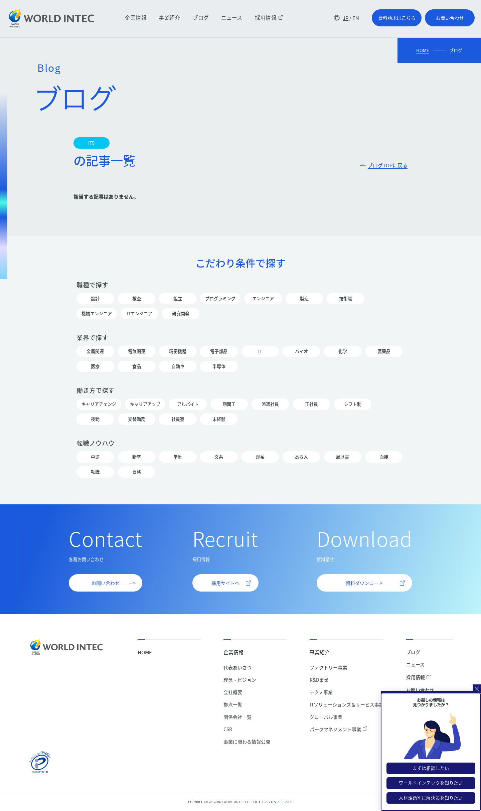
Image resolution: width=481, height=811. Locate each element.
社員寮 (177, 419)
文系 (218, 457)
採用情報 (269, 17)
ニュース (231, 17)
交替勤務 (136, 419)
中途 (95, 457)
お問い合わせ (420, 689)
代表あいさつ (237, 667)
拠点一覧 (232, 704)
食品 (136, 366)
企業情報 (135, 17)
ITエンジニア (139, 313)
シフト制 (352, 404)
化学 (342, 351)
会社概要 (232, 692)
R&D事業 (319, 679)
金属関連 (95, 351)
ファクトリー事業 (328, 667)
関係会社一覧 (237, 716)
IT (260, 351)
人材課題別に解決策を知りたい (431, 805)
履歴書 (342, 457)
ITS (91, 143)
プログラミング (220, 298)
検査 (136, 298)
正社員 (311, 404)
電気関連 (136, 351)
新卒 (136, 457)
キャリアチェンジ (98, 404)
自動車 (177, 366)
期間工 (229, 404)
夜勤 (95, 419)
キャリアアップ (145, 404)
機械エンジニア (96, 313)
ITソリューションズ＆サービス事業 (347, 704)
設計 (95, 298)
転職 (95, 472)
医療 (95, 366)
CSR (227, 729)
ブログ (201, 17)
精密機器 (177, 351)
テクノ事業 (321, 692)
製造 (304, 298)
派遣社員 (270, 404)
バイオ (301, 351)
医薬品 (384, 351)
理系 (260, 457)
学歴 (177, 457)
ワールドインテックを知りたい (431, 790)
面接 (384, 457)
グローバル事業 (326, 716)
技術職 (345, 298)
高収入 (301, 457)
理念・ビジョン (239, 679)
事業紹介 (169, 17)
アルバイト (187, 404)
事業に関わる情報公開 (246, 741)
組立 (177, 298)
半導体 (218, 366)
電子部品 (218, 351)
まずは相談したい (431, 775)
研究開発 (180, 313)
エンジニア (263, 298)
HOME (422, 50)
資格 (136, 472)
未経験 (218, 419)
